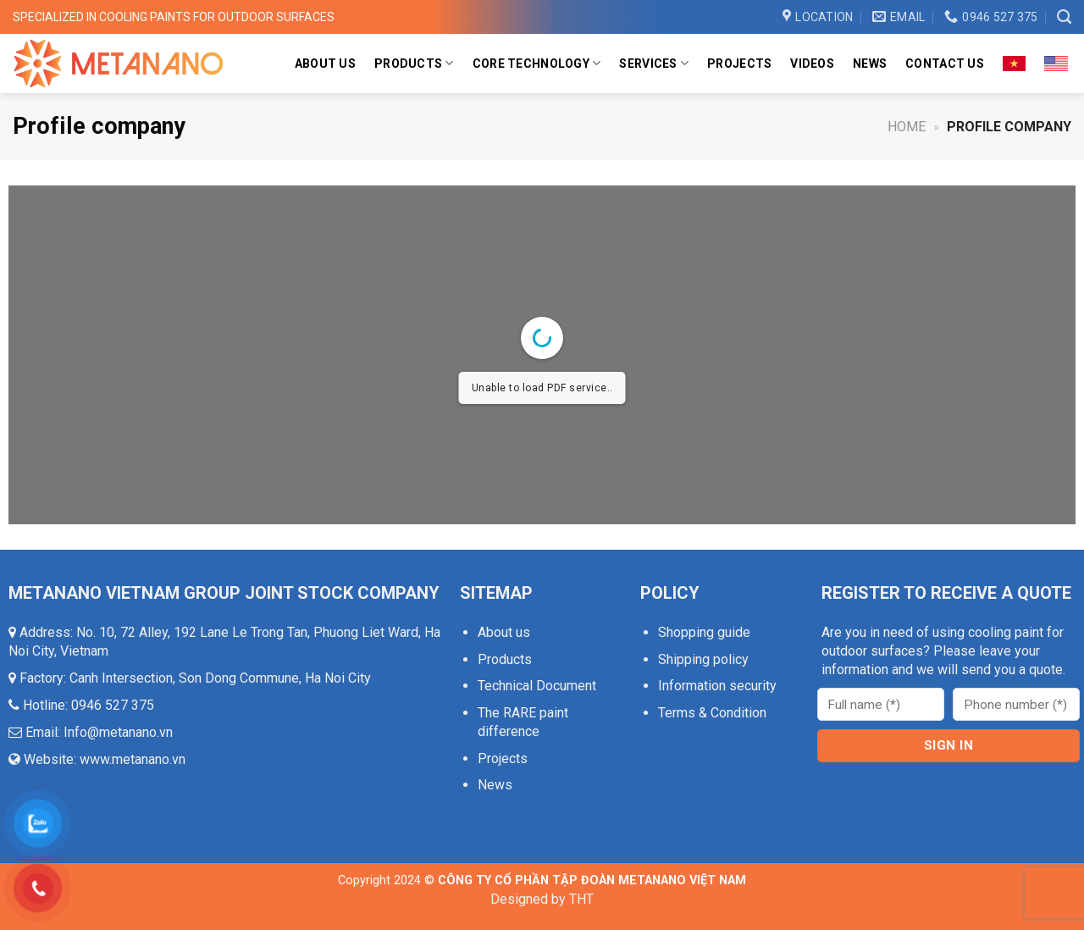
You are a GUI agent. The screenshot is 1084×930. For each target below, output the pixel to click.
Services (654, 63)
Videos (812, 63)
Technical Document (537, 686)
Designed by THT (542, 899)
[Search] (1064, 17)
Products (414, 63)
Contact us (944, 63)
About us (325, 63)
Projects (739, 63)
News (870, 63)
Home (907, 127)
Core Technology (537, 63)
